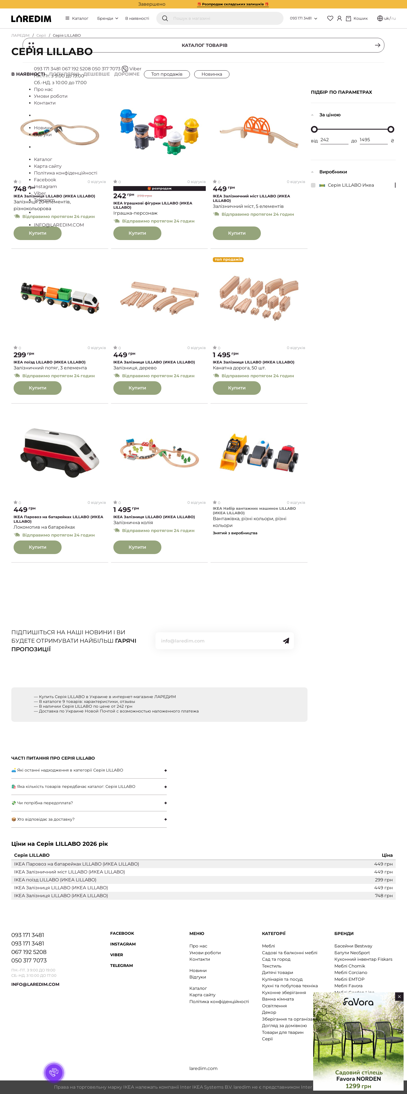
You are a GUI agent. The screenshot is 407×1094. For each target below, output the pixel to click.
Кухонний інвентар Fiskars (363, 959)
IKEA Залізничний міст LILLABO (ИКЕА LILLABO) (251, 198)
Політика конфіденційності (219, 1001)
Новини (198, 970)
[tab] (89, 770)
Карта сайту (202, 994)
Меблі (268, 946)
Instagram (123, 944)
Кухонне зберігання (284, 992)
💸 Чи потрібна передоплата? (42, 802)
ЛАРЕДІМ (20, 35)
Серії (41, 35)
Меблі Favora (348, 985)
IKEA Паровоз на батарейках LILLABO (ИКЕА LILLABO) (58, 519)
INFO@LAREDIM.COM (35, 984)
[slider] (314, 129)
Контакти (199, 959)
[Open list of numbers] (315, 18)
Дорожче (127, 74)
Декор (269, 1012)
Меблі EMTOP (349, 979)
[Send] (286, 641)
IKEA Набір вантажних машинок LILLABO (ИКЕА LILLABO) (254, 510)
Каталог (80, 18)
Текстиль (271, 966)
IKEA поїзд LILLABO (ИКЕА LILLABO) (50, 362)
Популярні (64, 74)
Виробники (333, 172)
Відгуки (197, 977)
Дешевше (96, 74)
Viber (116, 954)
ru (393, 18)
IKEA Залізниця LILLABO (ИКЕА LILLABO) (54, 196)
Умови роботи (205, 952)
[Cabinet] (339, 18)
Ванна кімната (278, 999)
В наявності (137, 18)
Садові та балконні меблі (289, 952)
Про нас (198, 946)
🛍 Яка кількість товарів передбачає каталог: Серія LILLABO (73, 786)
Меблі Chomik (349, 966)
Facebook (122, 933)
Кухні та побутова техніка (290, 985)
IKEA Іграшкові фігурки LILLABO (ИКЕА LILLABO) (152, 205)
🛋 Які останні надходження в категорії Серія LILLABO (67, 770)
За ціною (330, 114)
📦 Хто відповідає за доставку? (43, 819)
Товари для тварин (283, 1032)
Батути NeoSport (352, 952)
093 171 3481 (301, 18)
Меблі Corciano (350, 972)
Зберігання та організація (290, 1019)
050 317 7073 (29, 960)
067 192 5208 (29, 952)
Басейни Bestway (353, 946)
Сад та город (276, 959)
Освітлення (274, 1005)
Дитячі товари (277, 972)
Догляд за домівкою (284, 1025)
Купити (37, 233)
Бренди (107, 18)
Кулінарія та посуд (282, 979)
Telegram (121, 965)
